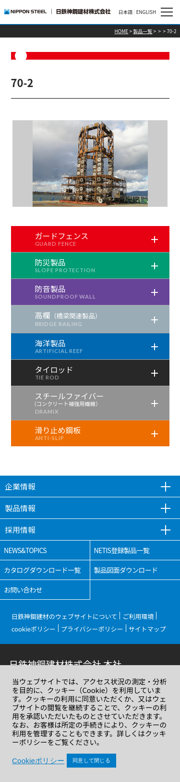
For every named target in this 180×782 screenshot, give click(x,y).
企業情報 (20, 486)
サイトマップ (147, 628)
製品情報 (20, 508)
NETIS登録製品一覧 (122, 550)
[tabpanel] (90, 163)
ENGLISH (146, 12)
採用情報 (20, 529)
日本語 (125, 12)
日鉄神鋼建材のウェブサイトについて (65, 616)
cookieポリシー (34, 628)
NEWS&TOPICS (25, 550)
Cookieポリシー (38, 760)
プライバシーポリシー (92, 628)
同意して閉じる (91, 760)
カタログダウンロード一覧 (42, 570)
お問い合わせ (23, 589)
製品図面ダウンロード (126, 570)
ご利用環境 (138, 616)
